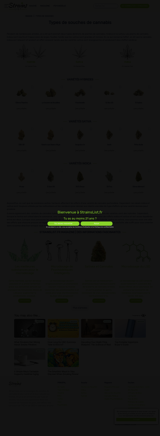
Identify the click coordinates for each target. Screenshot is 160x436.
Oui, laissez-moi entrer (63, 223)
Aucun (96, 223)
